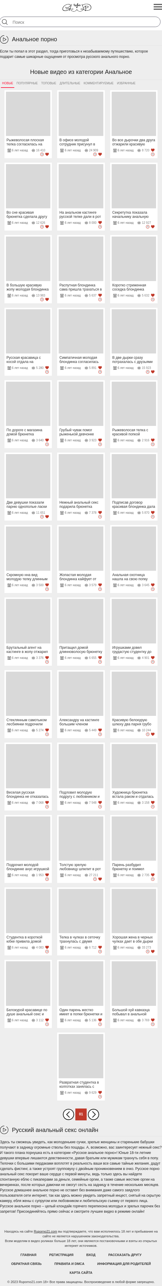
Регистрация (61, 1255)
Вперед (93, 1114)
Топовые (48, 83)
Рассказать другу (125, 1255)
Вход (91, 1255)
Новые (7, 83)
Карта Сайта (81, 1272)
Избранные (126, 83)
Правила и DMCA (69, 1264)
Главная (28, 1255)
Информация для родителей (124, 1264)
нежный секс (149, 1147)
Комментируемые (99, 83)
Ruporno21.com (45, 1231)
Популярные (27, 83)
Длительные (70, 83)
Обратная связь (26, 1264)
